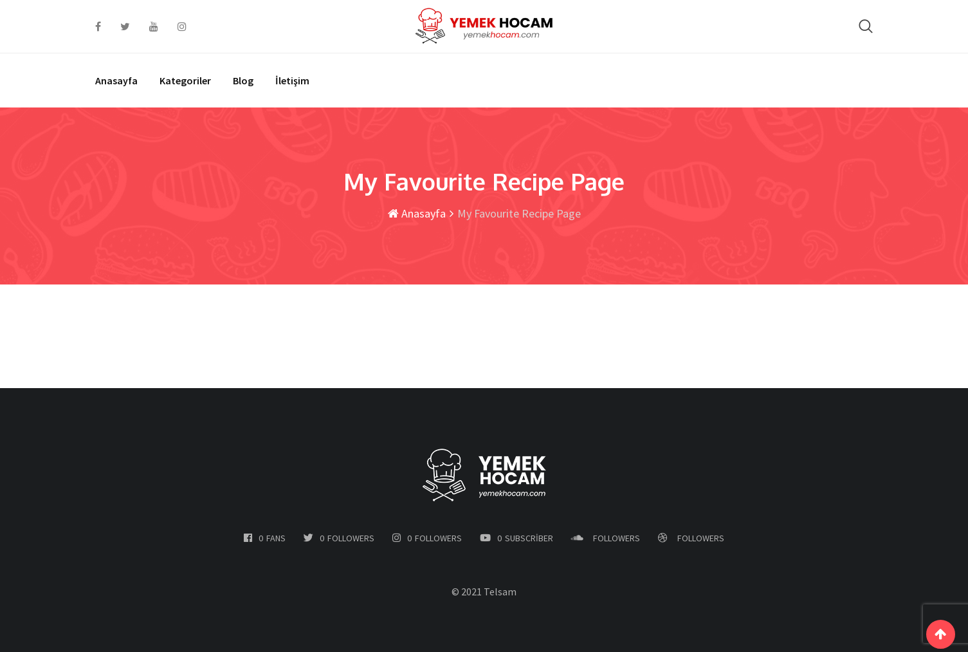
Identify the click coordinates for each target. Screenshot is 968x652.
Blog (243, 80)
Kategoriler (185, 80)
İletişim (292, 80)
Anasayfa (116, 80)
